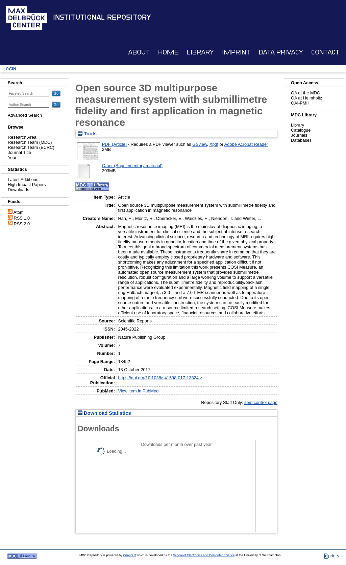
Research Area (22, 137)
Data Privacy (281, 52)
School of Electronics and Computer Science (203, 555)
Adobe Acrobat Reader (246, 144)
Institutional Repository (102, 17)
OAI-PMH (300, 103)
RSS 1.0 (22, 218)
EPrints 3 (129, 555)
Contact (325, 52)
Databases (301, 140)
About (139, 52)
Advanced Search (25, 115)
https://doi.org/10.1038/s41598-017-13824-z (160, 377)
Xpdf (213, 144)
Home (168, 52)
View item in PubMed (138, 390)
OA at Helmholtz (306, 97)
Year (12, 157)
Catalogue (301, 130)
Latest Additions (23, 179)
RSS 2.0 (22, 223)
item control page (260, 402)
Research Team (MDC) (30, 142)
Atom (19, 212)
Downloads (18, 189)
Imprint (236, 52)
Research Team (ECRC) (31, 147)
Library (200, 52)
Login (9, 69)
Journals (299, 135)
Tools (87, 133)
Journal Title (19, 152)
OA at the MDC (305, 92)
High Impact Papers (27, 184)
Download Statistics (104, 413)
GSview (199, 144)
